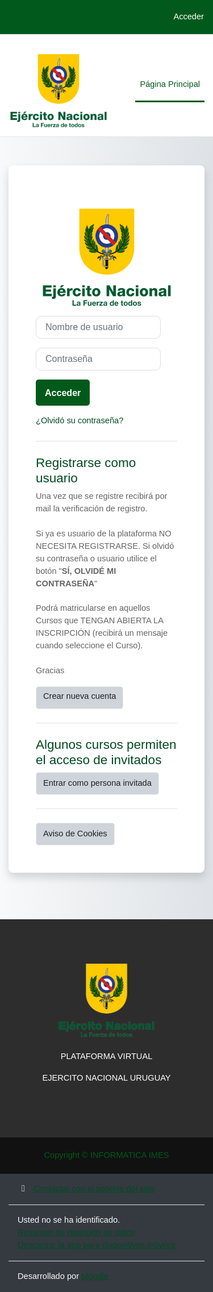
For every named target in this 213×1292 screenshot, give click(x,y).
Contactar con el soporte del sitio (86, 1188)
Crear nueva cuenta (79, 696)
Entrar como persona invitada (97, 782)
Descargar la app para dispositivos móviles (97, 1244)
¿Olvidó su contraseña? (79, 420)
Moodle (94, 1276)
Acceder (188, 16)
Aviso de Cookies (75, 833)
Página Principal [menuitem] (170, 84)
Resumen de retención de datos (76, 1232)
